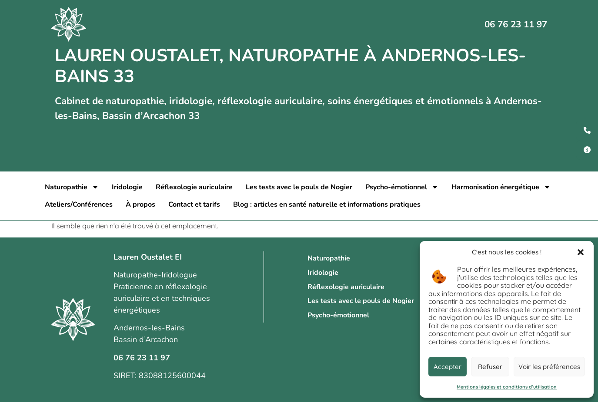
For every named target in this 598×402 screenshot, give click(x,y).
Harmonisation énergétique (501, 187)
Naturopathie (72, 187)
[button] (580, 252)
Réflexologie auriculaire (194, 187)
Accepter (447, 366)
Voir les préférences (549, 366)
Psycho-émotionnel (401, 187)
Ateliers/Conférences (79, 204)
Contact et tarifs (194, 204)
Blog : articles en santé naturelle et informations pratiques (327, 204)
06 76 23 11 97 (515, 24)
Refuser (490, 366)
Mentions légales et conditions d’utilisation (507, 387)
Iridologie (127, 187)
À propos (140, 204)
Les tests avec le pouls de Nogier (299, 187)
